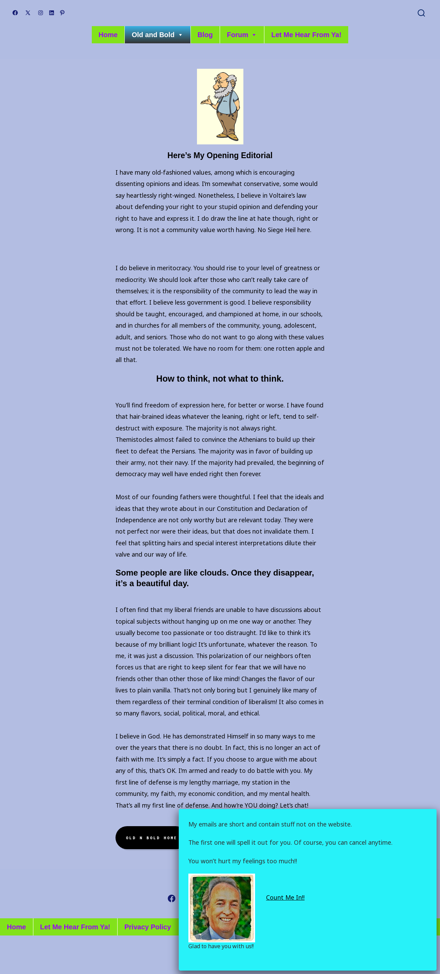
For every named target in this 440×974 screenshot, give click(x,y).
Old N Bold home (151, 837)
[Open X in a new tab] (27, 12)
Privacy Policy (147, 927)
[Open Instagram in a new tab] (40, 12)
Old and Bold (157, 34)
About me (214, 837)
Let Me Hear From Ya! (306, 35)
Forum (242, 34)
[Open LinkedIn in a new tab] (51, 12)
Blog (205, 35)
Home (108, 35)
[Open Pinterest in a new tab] (62, 12)
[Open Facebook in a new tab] (15, 12)
